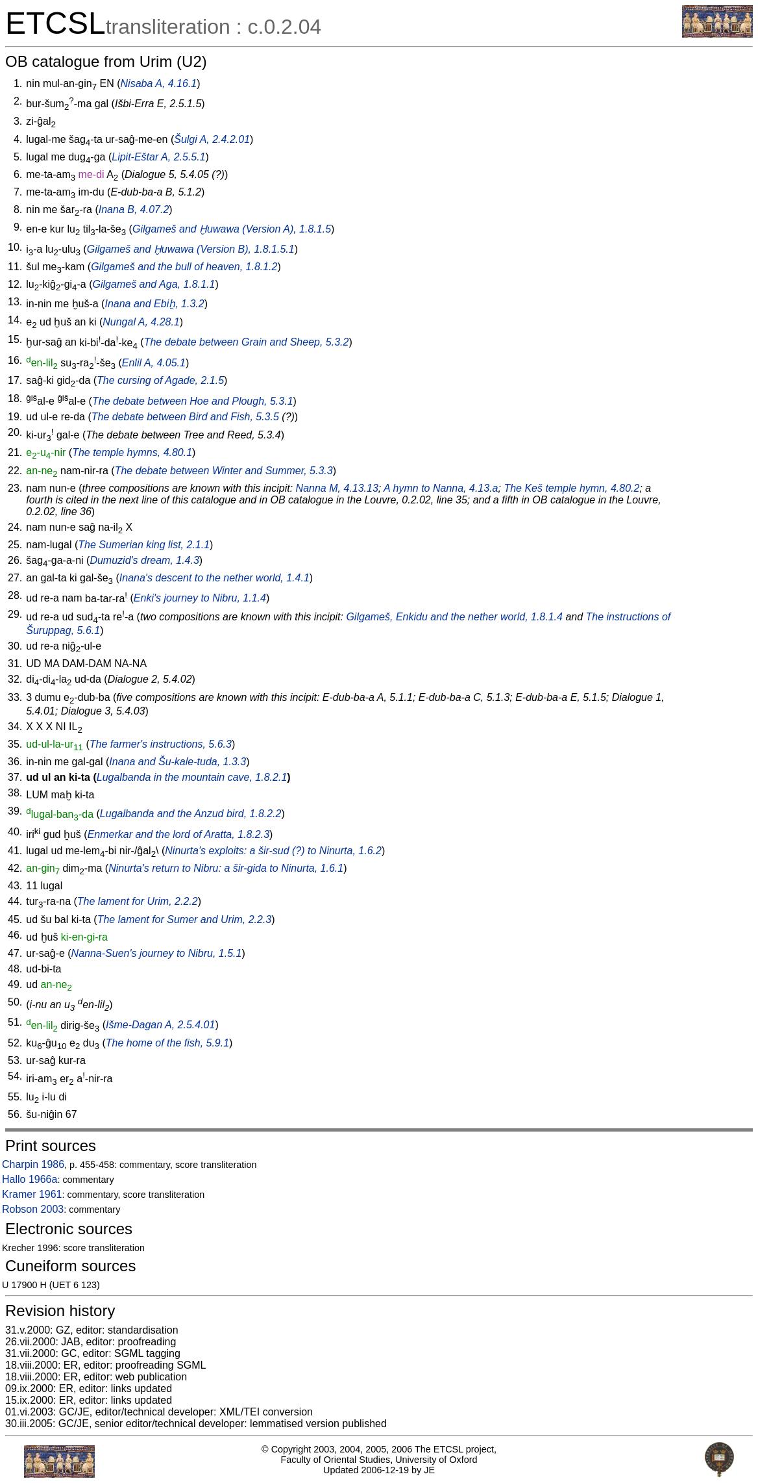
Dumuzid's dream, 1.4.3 (144, 560)
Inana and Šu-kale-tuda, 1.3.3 (177, 761)
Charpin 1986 (33, 1164)
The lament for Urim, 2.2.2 (137, 901)
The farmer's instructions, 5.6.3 (161, 744)
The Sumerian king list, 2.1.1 (144, 544)
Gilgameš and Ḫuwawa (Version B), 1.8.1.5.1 (191, 249)
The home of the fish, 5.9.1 (167, 1042)
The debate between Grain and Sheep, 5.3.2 (246, 342)
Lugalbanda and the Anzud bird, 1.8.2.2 (191, 814)
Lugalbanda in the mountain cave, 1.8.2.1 (192, 777)
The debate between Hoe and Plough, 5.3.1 (192, 401)
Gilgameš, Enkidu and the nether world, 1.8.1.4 (454, 616)
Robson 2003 (33, 1209)
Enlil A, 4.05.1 (154, 362)
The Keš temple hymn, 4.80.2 (571, 488)
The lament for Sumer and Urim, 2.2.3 (184, 919)
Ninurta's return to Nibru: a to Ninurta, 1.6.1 (225, 868)
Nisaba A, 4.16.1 (159, 83)
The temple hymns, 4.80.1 (132, 452)
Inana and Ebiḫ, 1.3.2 (154, 303)
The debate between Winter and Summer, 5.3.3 (224, 470)
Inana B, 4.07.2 (134, 209)
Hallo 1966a (29, 1179)
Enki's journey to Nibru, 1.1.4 (200, 598)
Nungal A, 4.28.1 (141, 321)
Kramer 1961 (32, 1194)
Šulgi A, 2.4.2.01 (212, 139)
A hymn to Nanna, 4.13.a (441, 488)
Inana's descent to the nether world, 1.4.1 (214, 577)
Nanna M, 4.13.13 (337, 488)
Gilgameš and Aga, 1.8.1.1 (154, 284)
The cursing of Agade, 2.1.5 (160, 380)
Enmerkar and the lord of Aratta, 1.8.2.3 (178, 834)
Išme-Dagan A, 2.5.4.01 (160, 1025)
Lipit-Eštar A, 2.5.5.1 (158, 156)
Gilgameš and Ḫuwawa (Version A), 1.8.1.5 (231, 228)
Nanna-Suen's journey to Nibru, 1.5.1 (156, 953)
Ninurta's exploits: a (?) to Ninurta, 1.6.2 (273, 850)
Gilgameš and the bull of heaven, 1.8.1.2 (184, 266)
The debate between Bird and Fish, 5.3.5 (185, 416)
